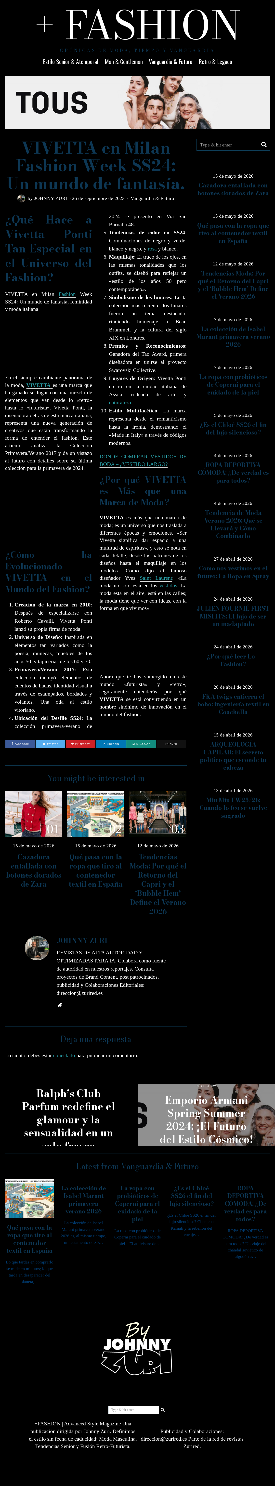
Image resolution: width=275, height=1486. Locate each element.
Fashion (67, 294)
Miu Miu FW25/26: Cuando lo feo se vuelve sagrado (233, 808)
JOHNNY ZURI (50, 198)
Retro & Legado (215, 61)
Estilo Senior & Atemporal (70, 61)
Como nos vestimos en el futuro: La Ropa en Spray (233, 572)
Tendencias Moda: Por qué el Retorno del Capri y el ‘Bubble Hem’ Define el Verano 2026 (158, 884)
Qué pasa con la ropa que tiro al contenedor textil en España (96, 871)
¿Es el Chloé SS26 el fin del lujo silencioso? (233, 428)
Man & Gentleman (124, 61)
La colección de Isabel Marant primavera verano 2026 (233, 337)
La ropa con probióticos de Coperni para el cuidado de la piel (233, 384)
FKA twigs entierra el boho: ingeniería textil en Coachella (233, 704)
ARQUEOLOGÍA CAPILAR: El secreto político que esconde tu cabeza (233, 756)
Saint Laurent (156, 578)
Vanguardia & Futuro (170, 61)
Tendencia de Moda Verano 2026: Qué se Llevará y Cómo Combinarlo (233, 524)
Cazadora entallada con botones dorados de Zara (33, 871)
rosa (152, 249)
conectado (64, 1055)
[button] (264, 145)
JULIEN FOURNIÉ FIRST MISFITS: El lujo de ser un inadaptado (233, 616)
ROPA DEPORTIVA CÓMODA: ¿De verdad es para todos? (233, 472)
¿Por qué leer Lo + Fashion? (233, 660)
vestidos (168, 585)
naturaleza (120, 402)
